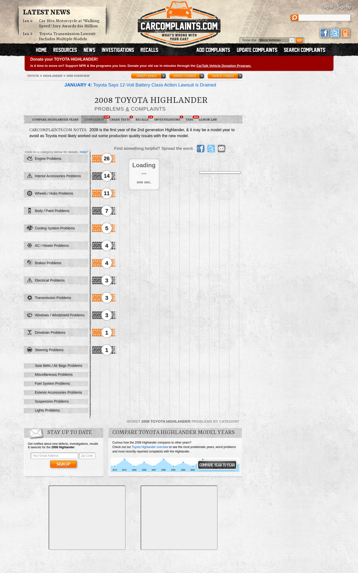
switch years (146, 76)
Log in (327, 7)
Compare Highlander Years (55, 120)
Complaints (95, 119)
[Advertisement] (87, 518)
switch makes (223, 76)
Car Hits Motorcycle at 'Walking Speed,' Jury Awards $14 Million (69, 24)
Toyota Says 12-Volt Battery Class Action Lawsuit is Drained (140, 84)
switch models (184, 76)
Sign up (344, 7)
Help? (84, 152)
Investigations (168, 119)
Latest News (46, 13)
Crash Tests (121, 119)
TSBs (191, 119)
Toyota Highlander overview (150, 447)
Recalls (143, 119)
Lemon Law (208, 120)
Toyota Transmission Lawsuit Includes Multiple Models (67, 36)
